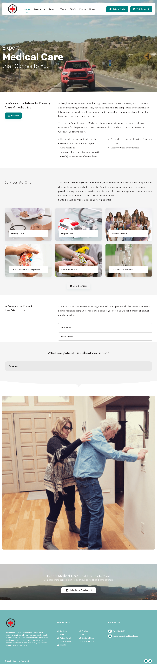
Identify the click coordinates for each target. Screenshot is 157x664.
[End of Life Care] (78, 260)
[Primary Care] (28, 224)
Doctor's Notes (86, 638)
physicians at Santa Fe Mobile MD (96, 182)
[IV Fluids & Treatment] (128, 260)
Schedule (62, 645)
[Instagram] (146, 661)
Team (60, 635)
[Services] (78, 286)
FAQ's (82, 635)
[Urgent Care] (78, 224)
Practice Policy (86, 641)
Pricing (83, 631)
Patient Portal (64, 638)
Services (62, 631)
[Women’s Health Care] (128, 224)
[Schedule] (13, 116)
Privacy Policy (64, 641)
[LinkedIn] (150, 661)
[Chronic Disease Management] (28, 260)
